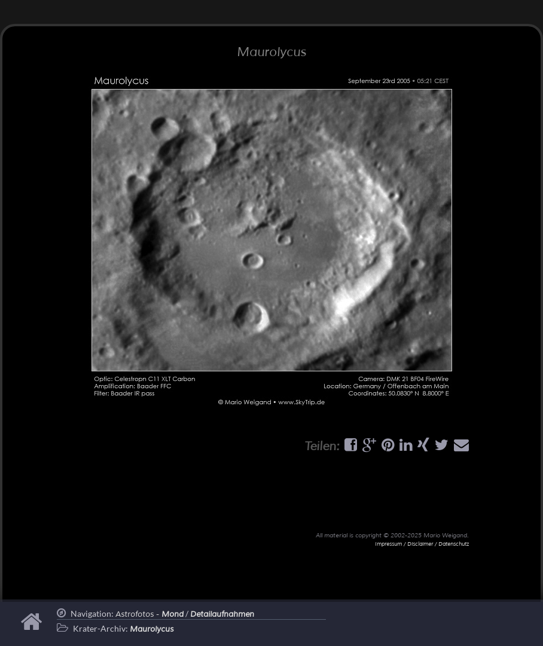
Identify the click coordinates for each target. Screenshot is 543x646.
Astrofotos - (149, 614)
